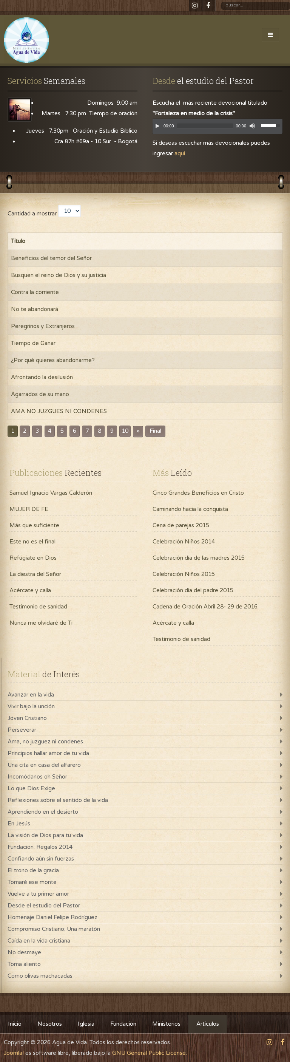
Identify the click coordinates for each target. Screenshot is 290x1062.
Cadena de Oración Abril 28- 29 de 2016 (205, 606)
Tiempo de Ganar (33, 343)
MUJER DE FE (28, 509)
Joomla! (14, 1053)
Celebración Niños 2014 (184, 541)
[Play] (157, 126)
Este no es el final (32, 541)
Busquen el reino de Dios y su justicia (58, 275)
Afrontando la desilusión (42, 377)
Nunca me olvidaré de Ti (40, 622)
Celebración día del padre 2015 (193, 590)
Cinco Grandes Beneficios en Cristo (198, 492)
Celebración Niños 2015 (184, 574)
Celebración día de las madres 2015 (199, 557)
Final (155, 431)
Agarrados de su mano (40, 394)
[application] (217, 128)
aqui (179, 153)
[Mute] (252, 126)
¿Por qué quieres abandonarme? (53, 360)
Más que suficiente (34, 525)
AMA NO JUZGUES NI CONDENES (59, 411)
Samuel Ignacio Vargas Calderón (50, 492)
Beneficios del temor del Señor (51, 258)
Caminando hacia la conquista (190, 509)
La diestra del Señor (35, 574)
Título (18, 241)
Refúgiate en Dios (33, 557)
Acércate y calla (30, 590)
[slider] (205, 126)
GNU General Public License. (149, 1053)
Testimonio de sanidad (38, 606)
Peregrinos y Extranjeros (43, 326)
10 (125, 431)
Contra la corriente (35, 292)
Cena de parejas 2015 (181, 525)
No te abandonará (34, 309)
